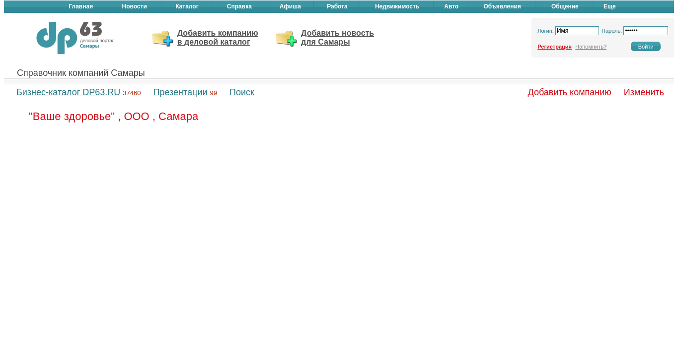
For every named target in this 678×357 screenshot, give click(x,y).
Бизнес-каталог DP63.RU (68, 92)
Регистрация (554, 47)
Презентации (180, 92)
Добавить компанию (569, 92)
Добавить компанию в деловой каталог (217, 37)
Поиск (241, 92)
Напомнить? (590, 47)
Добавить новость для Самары (337, 37)
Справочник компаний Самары (81, 73)
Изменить (644, 92)
